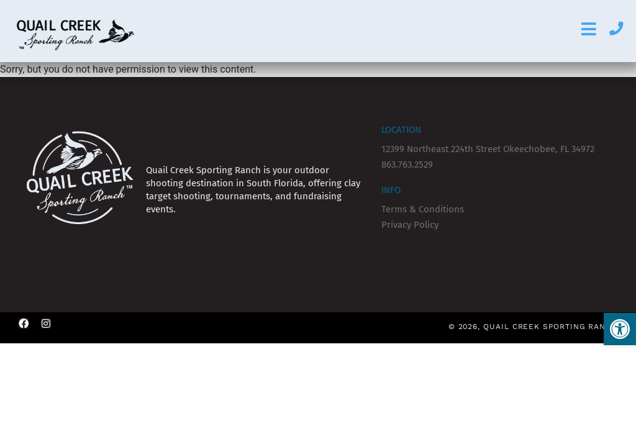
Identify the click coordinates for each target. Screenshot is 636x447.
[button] (620, 329)
